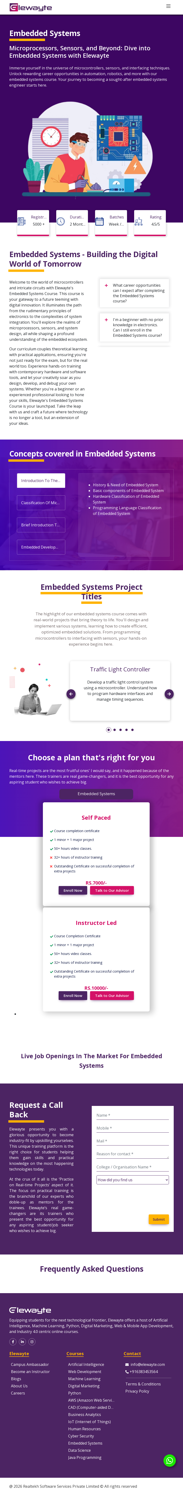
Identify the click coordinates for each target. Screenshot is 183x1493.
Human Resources (84, 1428)
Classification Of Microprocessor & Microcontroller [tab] (43, 502)
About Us (19, 1386)
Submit (159, 1219)
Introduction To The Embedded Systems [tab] (43, 480)
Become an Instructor (30, 1371)
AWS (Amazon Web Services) (93, 1400)
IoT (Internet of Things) (89, 1421)
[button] (71, 706)
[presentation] (133, 1197)
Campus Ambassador (30, 1364)
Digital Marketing (84, 1386)
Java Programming (85, 1457)
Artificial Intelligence (86, 1364)
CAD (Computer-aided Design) (95, 1407)
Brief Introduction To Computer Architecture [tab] (43, 525)
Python (74, 1393)
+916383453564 (144, 1371)
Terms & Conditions (143, 1384)
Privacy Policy (137, 1391)
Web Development (84, 1371)
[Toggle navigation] (168, 6)
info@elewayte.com (148, 1364)
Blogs (16, 1378)
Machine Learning (84, 1378)
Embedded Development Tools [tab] (43, 547)
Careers (18, 1393)
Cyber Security (81, 1436)
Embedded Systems (85, 1443)
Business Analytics (84, 1414)
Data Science (79, 1450)
